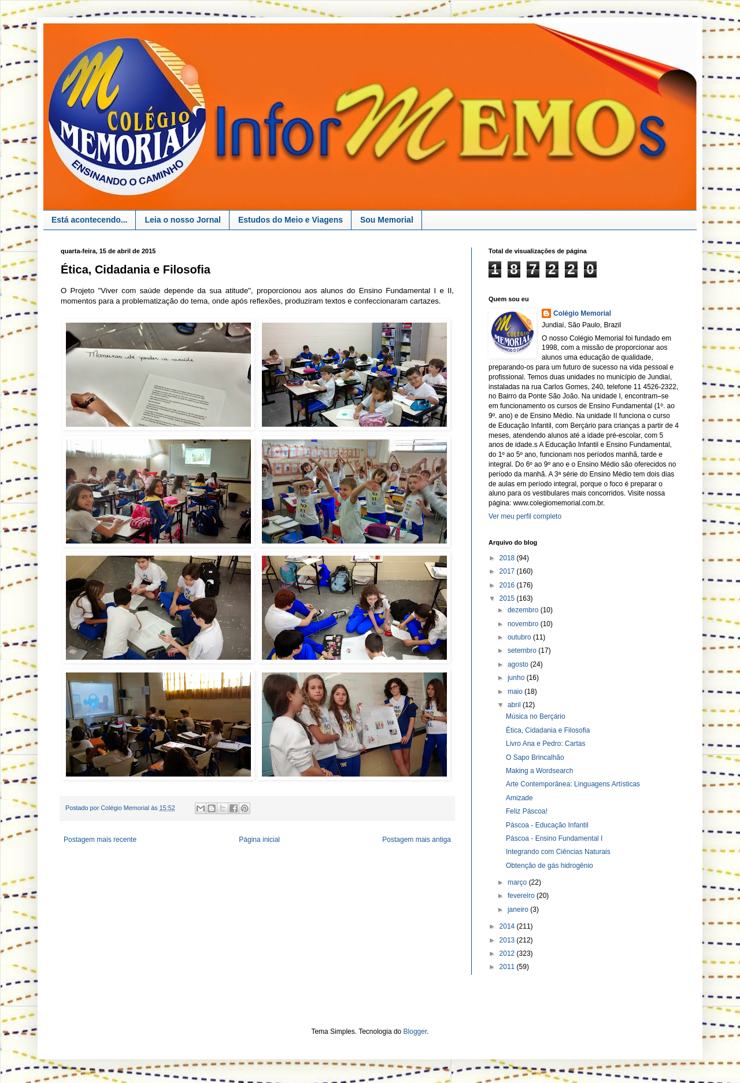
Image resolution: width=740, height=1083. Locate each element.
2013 (508, 940)
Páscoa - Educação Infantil (547, 825)
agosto (519, 664)
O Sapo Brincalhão (535, 757)
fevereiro (522, 896)
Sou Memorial (386, 219)
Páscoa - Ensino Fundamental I (554, 838)
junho (517, 678)
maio (516, 691)
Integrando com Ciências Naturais (558, 852)
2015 (508, 598)
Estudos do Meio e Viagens (290, 219)
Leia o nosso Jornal (182, 219)
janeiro (519, 909)
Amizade (519, 798)
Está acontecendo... (89, 219)
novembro (524, 624)
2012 (508, 953)
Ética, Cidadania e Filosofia (548, 730)
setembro (523, 650)
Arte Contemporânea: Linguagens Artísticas (573, 784)
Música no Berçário (535, 716)
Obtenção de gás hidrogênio (549, 866)
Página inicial (259, 840)
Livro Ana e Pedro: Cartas (545, 744)
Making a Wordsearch (540, 771)
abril (515, 705)
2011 (508, 967)
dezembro (524, 610)
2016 (508, 585)
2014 (508, 926)
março (518, 882)
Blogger (415, 1031)
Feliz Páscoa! (526, 811)
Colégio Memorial (582, 313)
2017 (508, 571)
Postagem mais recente (100, 840)
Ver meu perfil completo (525, 516)
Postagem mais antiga (416, 840)
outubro (520, 637)
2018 (508, 558)
